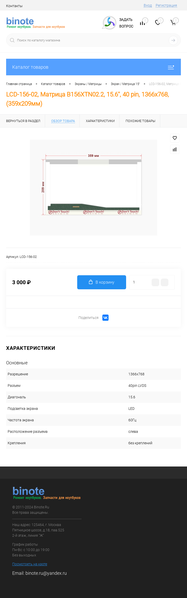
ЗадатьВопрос (126, 23)
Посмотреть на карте (29, 564)
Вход (148, 5)
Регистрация (166, 5)
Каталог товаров (93, 67)
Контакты (14, 6)
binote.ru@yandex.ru (46, 573)
